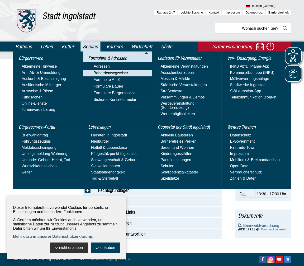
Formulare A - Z (29, 106)
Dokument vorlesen (273, 229)
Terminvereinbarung (255, 160)
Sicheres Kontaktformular (37, 127)
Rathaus (23, 46)
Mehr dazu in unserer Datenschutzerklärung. (53, 236)
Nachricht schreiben (255, 121)
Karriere (115, 46)
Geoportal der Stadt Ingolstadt (34, 159)
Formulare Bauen (30, 113)
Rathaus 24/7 (166, 12)
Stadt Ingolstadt (23, 259)
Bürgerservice (29, 64)
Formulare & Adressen (37, 84)
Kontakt (214, 12)
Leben (47, 46)
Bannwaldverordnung (261, 226)
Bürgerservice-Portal (36, 74)
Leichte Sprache (192, 12)
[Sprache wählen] (268, 6)
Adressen (24, 92)
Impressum (232, 12)
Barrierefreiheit (278, 12)
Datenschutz (254, 12)
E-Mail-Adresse (251, 117)
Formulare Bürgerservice (36, 120)
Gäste (166, 46)
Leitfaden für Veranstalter (40, 146)
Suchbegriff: (93, 95)
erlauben (105, 248)
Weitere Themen (31, 182)
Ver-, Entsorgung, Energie (40, 172)
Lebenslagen (28, 135)
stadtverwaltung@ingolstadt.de (109, 259)
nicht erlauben (69, 248)
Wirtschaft (142, 46)
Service (90, 46)
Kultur (68, 46)
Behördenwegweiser (33, 99)
